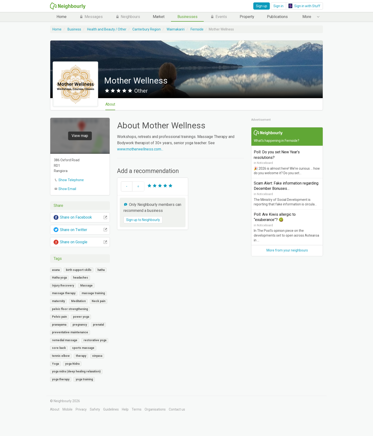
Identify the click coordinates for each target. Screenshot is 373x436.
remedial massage (64, 340)
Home (62, 16)
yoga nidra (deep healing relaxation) (76, 371)
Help (125, 409)
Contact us (177, 409)
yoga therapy (60, 379)
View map (80, 136)
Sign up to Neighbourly (143, 220)
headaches (80, 277)
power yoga (81, 316)
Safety (95, 409)
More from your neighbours (287, 250)
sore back (59, 348)
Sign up (261, 6)
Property (247, 16)
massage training (93, 293)
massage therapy (63, 293)
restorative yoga (95, 340)
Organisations (155, 409)
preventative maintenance (70, 332)
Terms (136, 409)
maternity (58, 301)
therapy (81, 356)
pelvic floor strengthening (70, 309)
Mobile (67, 409)
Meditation (78, 301)
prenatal (98, 324)
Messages (91, 16)
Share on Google (80, 242)
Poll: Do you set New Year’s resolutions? (277, 155)
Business (74, 29)
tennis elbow (61, 356)
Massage (86, 285)
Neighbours (127, 16)
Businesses (187, 16)
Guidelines (111, 409)
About (113, 104)
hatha (101, 270)
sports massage (83, 348)
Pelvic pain (59, 316)
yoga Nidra (72, 363)
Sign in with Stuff (304, 6)
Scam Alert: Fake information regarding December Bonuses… (286, 186)
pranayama (59, 324)
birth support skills (78, 270)
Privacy (81, 409)
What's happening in (276, 141)
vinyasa (97, 356)
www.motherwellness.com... (140, 149)
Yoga (55, 363)
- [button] (126, 186)
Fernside (197, 29)
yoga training (84, 379)
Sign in (278, 6)
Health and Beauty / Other (106, 29)
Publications (277, 16)
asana (56, 270)
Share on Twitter (80, 230)
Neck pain (98, 301)
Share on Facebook (80, 217)
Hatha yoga (59, 277)
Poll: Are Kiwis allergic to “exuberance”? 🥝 (275, 217)
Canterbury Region (146, 29)
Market (158, 16)
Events (218, 16)
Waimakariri (176, 29)
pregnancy (80, 324)
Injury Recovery (63, 285)
